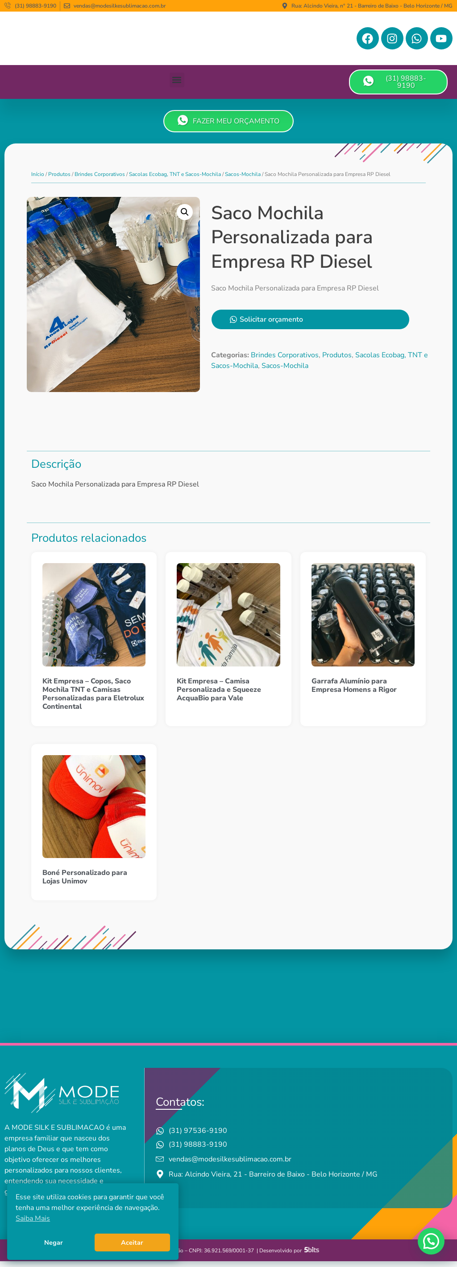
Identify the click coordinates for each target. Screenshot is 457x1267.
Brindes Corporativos (100, 180)
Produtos (59, 180)
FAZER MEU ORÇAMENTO (228, 126)
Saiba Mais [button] (33, 1218)
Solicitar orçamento (258, 328)
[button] (177, 85)
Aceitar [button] (132, 1242)
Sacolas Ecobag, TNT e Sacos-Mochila (175, 180)
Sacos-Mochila (243, 180)
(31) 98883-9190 (394, 87)
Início (37, 180)
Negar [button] (53, 1242)
